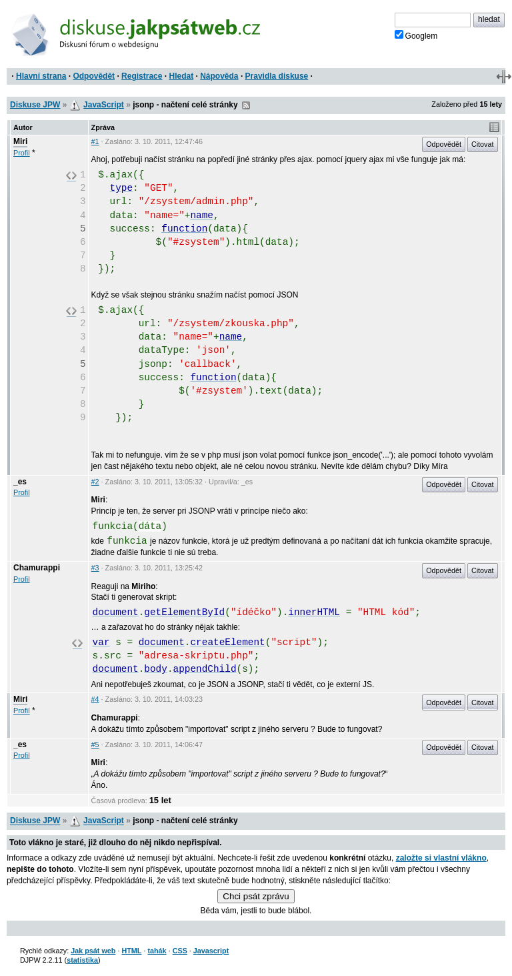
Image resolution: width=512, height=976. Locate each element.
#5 (95, 745)
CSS (180, 951)
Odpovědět (94, 76)
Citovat (482, 144)
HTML (131, 951)
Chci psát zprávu (256, 896)
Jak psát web (93, 951)
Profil (21, 153)
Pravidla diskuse (277, 76)
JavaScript (103, 104)
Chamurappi (36, 567)
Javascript (211, 951)
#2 (95, 482)
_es (20, 481)
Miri (20, 141)
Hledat (181, 76)
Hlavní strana (41, 76)
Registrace (141, 76)
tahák (156, 951)
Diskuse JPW (35, 104)
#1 (95, 141)
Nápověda (219, 76)
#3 (95, 568)
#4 (95, 699)
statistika (82, 960)
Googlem (416, 35)
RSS (246, 105)
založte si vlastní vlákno (441, 858)
